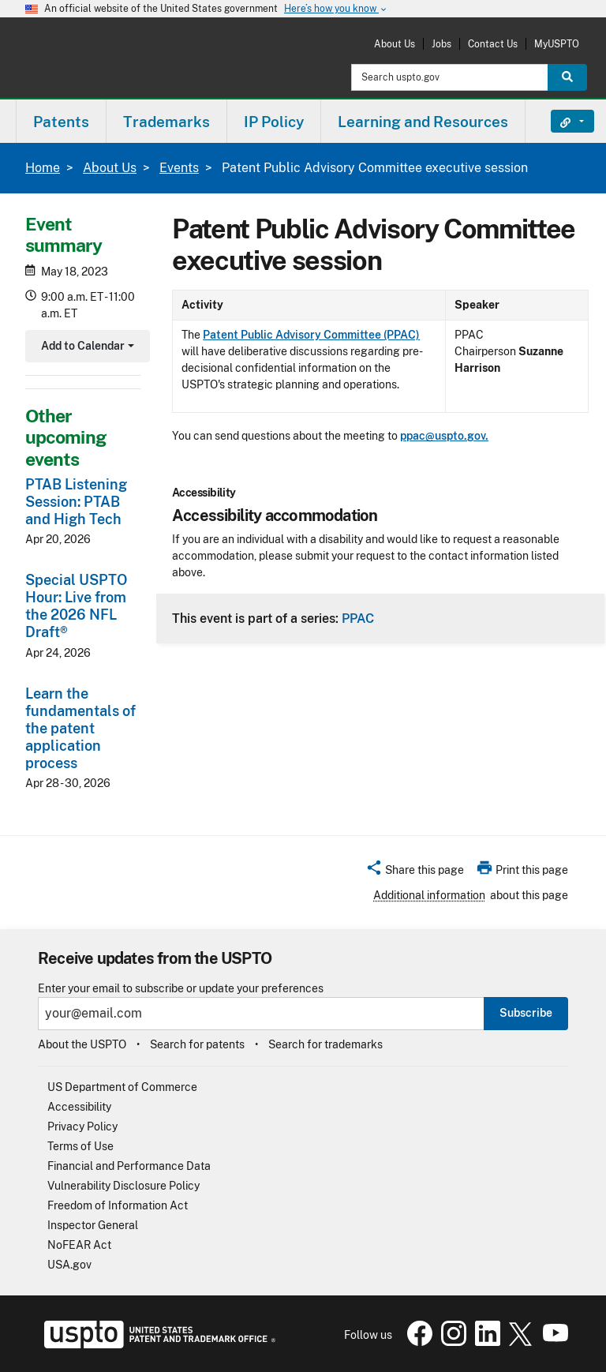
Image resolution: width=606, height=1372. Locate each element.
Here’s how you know (336, 9)
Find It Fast (560, 121)
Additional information (429, 895)
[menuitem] (61, 121)
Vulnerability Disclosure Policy (123, 1185)
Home (42, 167)
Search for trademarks (325, 1044)
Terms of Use (80, 1146)
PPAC (358, 618)
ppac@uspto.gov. (444, 435)
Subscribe (525, 1013)
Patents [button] (61, 121)
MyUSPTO (556, 44)
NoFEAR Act (79, 1245)
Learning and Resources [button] (423, 121)
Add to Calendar (85, 347)
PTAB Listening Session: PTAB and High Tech (76, 501)
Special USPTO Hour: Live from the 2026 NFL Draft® (76, 606)
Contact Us (493, 44)
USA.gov (69, 1264)
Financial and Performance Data (129, 1166)
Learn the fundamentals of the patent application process (80, 728)
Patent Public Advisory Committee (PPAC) (311, 334)
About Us (394, 44)
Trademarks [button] (166, 121)
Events (179, 167)
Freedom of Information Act (117, 1205)
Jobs (441, 44)
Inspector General (92, 1225)
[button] (414, 872)
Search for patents (197, 1044)
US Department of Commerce (122, 1087)
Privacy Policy (82, 1126)
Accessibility (79, 1106)
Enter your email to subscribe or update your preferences (181, 989)
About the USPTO (82, 1044)
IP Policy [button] (274, 121)
